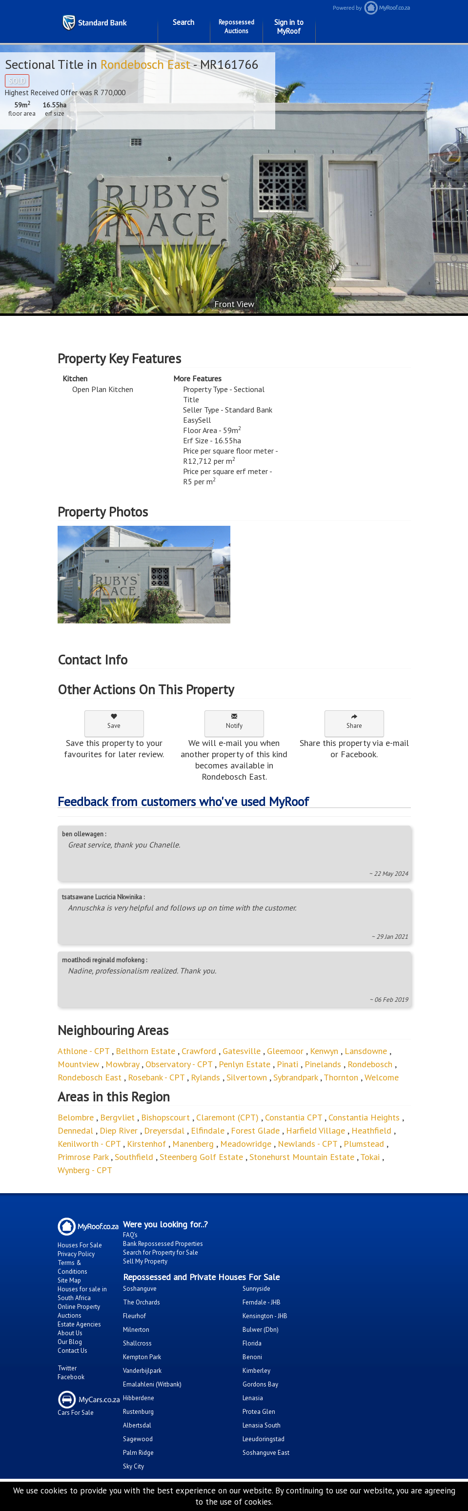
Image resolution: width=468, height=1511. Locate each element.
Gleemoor (285, 1050)
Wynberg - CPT (85, 1170)
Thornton (341, 1077)
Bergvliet (118, 1117)
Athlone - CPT (83, 1050)
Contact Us (72, 1350)
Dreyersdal (164, 1130)
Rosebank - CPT (156, 1077)
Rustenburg (138, 1412)
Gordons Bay (260, 1384)
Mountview (78, 1064)
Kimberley (256, 1370)
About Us (70, 1333)
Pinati (287, 1064)
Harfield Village (315, 1130)
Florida (252, 1343)
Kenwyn (324, 1050)
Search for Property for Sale (160, 1252)
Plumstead (364, 1143)
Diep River (119, 1130)
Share (354, 721)
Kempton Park (142, 1357)
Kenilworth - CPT (89, 1143)
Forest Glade (255, 1130)
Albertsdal (137, 1425)
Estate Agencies (79, 1324)
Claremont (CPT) (227, 1117)
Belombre (76, 1117)
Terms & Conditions (72, 1267)
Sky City (133, 1466)
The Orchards (141, 1302)
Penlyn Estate (244, 1064)
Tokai (371, 1156)
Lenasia (253, 1398)
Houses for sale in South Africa (82, 1293)
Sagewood (138, 1439)
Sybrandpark (295, 1077)
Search (183, 22)
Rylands (205, 1077)
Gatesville (242, 1050)
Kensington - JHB (265, 1316)
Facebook (71, 1377)
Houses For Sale (80, 1245)
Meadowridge (245, 1143)
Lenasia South (262, 1425)
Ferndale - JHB (262, 1302)
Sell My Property (145, 1261)
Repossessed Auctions (236, 26)
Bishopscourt (165, 1117)
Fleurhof (134, 1316)
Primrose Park (83, 1156)
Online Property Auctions (79, 1311)
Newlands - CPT (307, 1143)
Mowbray (122, 1064)
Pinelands (323, 1064)
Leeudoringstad (264, 1439)
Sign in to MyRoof (289, 27)
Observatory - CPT (178, 1064)
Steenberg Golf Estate (201, 1156)
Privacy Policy (76, 1254)
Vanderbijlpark (142, 1370)
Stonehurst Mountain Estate (301, 1156)
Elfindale (207, 1130)
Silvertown (246, 1077)
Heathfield (371, 1130)
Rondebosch (371, 1064)
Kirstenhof (146, 1143)
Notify (234, 721)
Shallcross (137, 1343)
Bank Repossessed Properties (163, 1244)
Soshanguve (140, 1288)
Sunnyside (256, 1288)
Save (114, 721)
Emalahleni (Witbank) (152, 1384)
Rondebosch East (145, 64)
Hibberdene (138, 1398)
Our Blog (70, 1342)
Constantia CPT (293, 1117)
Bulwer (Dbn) (261, 1329)
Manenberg (193, 1143)
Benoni (252, 1357)
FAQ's (130, 1235)
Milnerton (136, 1329)
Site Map (69, 1280)
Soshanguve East (266, 1453)
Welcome (382, 1077)
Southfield (134, 1156)
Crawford (199, 1050)
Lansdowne (366, 1050)
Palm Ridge (138, 1453)
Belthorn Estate (145, 1050)
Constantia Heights (364, 1117)
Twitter (67, 1368)
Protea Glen (259, 1412)
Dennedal (75, 1130)
